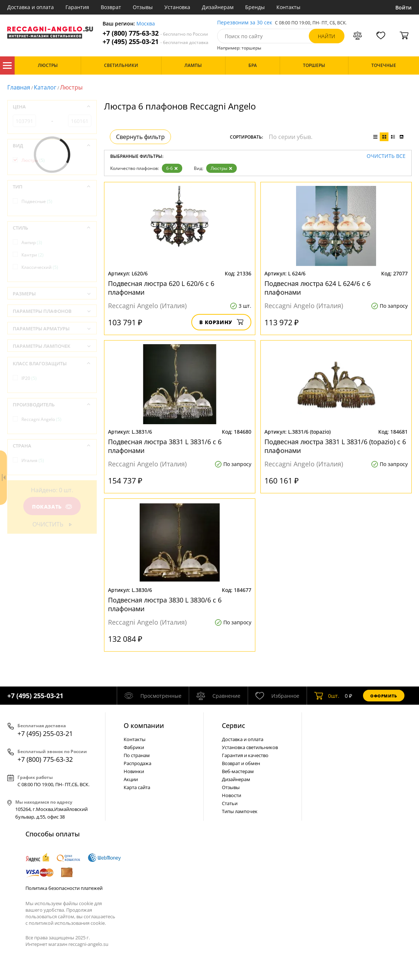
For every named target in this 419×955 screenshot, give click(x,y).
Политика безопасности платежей (64, 888)
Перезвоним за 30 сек (244, 23)
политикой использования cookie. (67, 923)
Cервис (233, 725)
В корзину (221, 322)
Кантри (32, 255)
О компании (144, 725)
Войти (403, 7)
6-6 (172, 168)
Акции (131, 779)
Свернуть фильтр (140, 137)
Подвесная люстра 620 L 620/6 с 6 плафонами (161, 288)
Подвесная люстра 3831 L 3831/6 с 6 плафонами (165, 446)
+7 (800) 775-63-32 (155, 33)
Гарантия (77, 7)
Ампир (31, 242)
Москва (145, 24)
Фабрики (134, 747)
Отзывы (143, 7)
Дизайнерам (218, 7)
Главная (18, 87)
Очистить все (386, 156)
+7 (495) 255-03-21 (155, 41)
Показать (52, 506)
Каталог (7, 65)
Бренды (255, 7)
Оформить (383, 696)
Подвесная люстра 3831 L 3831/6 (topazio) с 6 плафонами (335, 446)
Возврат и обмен (241, 763)
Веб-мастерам (238, 771)
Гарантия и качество (245, 755)
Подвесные (36, 201)
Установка (177, 7)
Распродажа (137, 763)
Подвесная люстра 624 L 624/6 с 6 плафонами (317, 288)
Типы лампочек (240, 811)
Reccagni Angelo (41, 419)
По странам (137, 755)
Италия (32, 460)
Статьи (230, 803)
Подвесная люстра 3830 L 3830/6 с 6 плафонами (165, 604)
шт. (326, 695)
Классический (39, 267)
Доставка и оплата (30, 7)
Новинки (134, 771)
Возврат (111, 7)
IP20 (29, 378)
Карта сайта (137, 787)
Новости (231, 795)
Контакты (288, 7)
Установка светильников (250, 747)
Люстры (221, 168)
